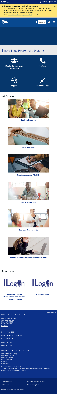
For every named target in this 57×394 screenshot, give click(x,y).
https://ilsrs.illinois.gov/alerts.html (20, 15)
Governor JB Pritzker (6, 389)
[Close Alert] (55, 6)
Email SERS (4, 326)
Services (52, 2)
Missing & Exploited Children (35, 381)
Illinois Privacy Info (33, 385)
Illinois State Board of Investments (11, 335)
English (41, 22)
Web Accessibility (6, 381)
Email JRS (4, 361)
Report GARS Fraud (7, 345)
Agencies (43, 2)
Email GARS (4, 363)
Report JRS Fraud (6, 342)
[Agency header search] (49, 22)
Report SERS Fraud (7, 339)
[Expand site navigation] (54, 22)
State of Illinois (20, 389)
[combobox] (42, 22)
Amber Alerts (5, 385)
